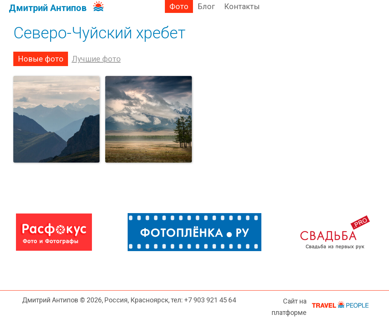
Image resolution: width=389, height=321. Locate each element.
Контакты (242, 6)
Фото (178, 6)
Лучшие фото (96, 58)
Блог (206, 6)
